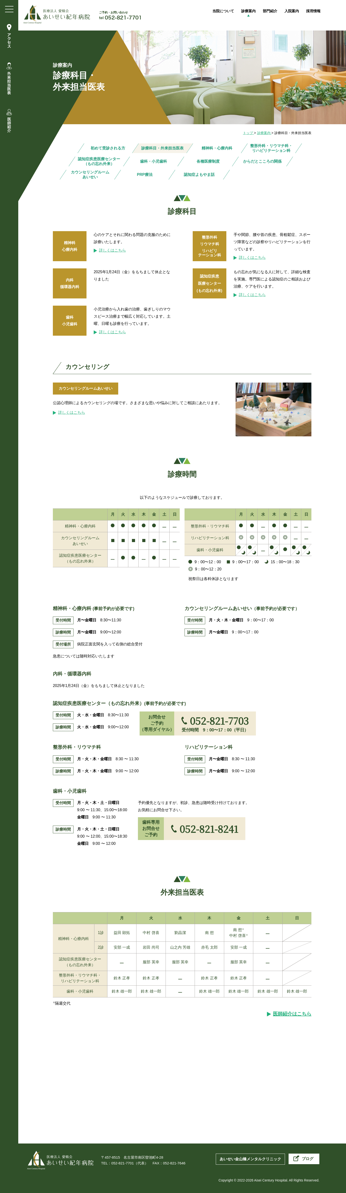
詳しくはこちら (112, 250)
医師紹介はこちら (292, 1013)
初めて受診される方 (108, 148)
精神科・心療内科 (217, 148)
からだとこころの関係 (262, 161)
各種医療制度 (207, 161)
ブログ (307, 1159)
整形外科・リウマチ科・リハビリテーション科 (271, 148)
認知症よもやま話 (199, 175)
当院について (223, 11)
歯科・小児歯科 (153, 161)
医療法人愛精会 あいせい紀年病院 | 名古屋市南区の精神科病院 (56, 14)
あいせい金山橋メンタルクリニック (250, 1159)
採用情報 (322, 11)
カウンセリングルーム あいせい (90, 174)
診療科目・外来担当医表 (162, 148)
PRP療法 (144, 175)
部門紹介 (274, 11)
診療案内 (251, 11)
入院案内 (298, 11)
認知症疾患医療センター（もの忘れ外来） (99, 161)
